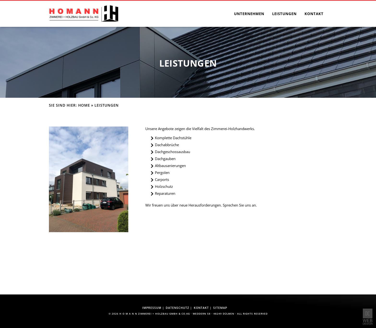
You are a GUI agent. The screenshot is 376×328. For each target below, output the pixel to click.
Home (84, 105)
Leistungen (284, 14)
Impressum (151, 308)
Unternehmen (249, 14)
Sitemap (220, 308)
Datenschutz (177, 308)
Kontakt (314, 14)
